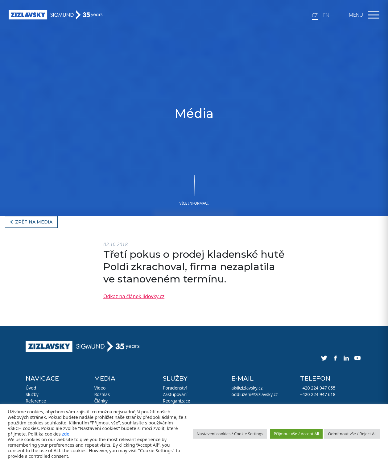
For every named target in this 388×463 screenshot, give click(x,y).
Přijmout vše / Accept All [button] (296, 433)
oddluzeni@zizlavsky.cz (254, 394)
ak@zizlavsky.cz (246, 388)
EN (326, 15)
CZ (315, 15)
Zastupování (175, 394)
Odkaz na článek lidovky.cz (133, 296)
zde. (66, 434)
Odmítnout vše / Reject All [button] (352, 433)
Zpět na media (33, 222)
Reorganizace (176, 401)
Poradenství (175, 388)
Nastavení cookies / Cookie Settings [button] (229, 433)
